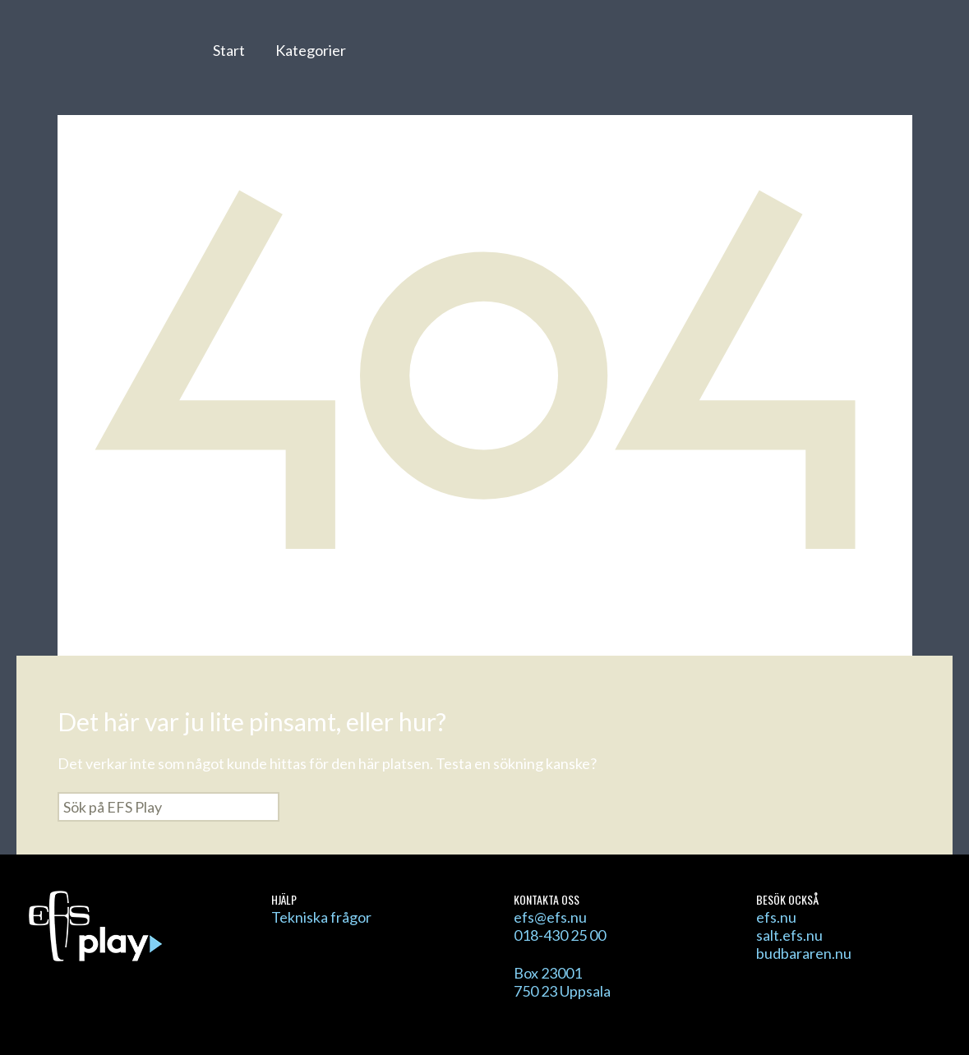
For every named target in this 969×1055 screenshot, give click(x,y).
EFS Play (105, 60)
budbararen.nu (803, 953)
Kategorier (310, 50)
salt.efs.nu (789, 935)
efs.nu (776, 917)
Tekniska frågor (321, 917)
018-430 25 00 (560, 935)
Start (229, 50)
